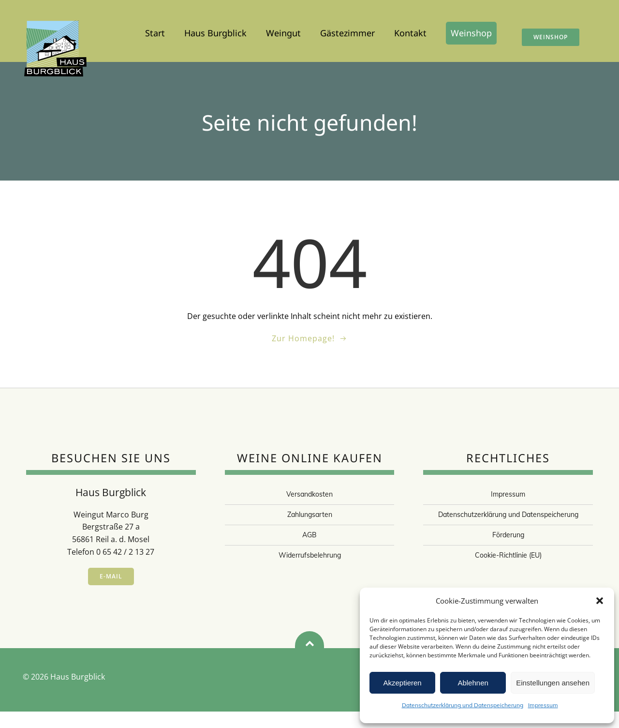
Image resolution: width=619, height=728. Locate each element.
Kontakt (410, 35)
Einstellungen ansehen (553, 683)
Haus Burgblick (215, 35)
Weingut (283, 35)
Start (155, 35)
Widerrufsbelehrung (310, 571)
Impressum (543, 705)
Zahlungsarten (309, 531)
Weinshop (471, 35)
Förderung (508, 551)
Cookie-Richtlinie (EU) (508, 571)
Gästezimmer (347, 35)
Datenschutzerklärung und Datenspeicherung (462, 705)
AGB (309, 551)
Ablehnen (472, 683)
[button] (599, 601)
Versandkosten (309, 510)
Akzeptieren (402, 683)
